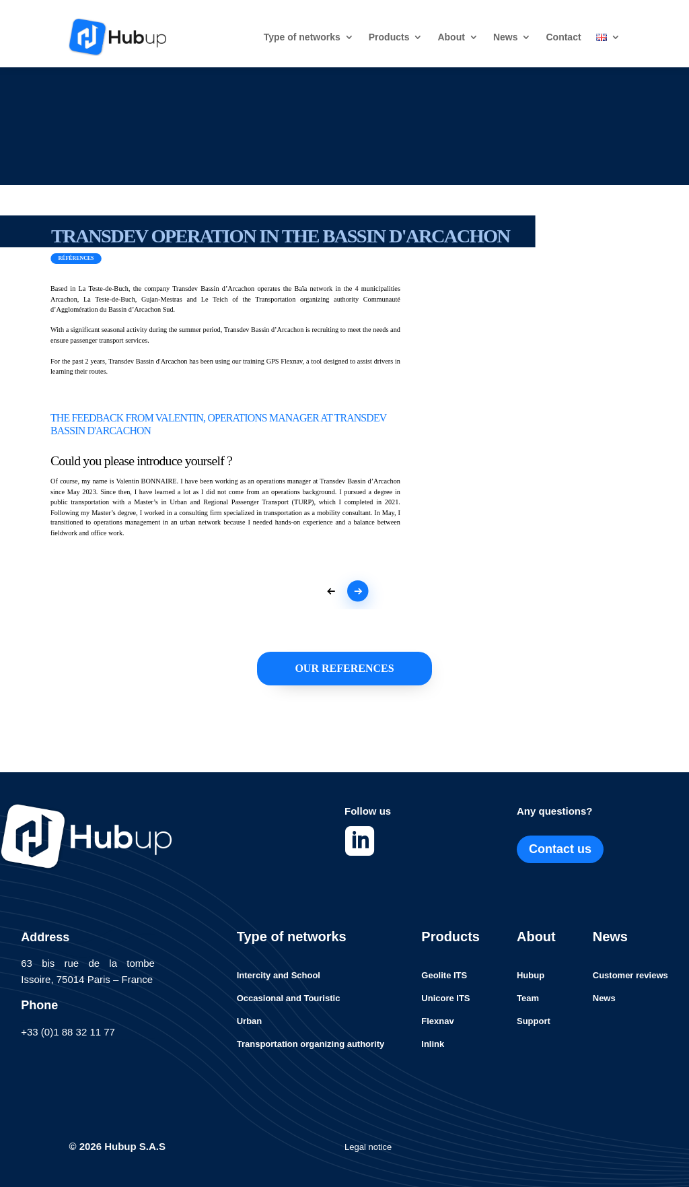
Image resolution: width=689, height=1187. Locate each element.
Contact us (560, 849)
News (505, 37)
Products (389, 37)
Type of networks (302, 37)
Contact (563, 37)
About (450, 37)
